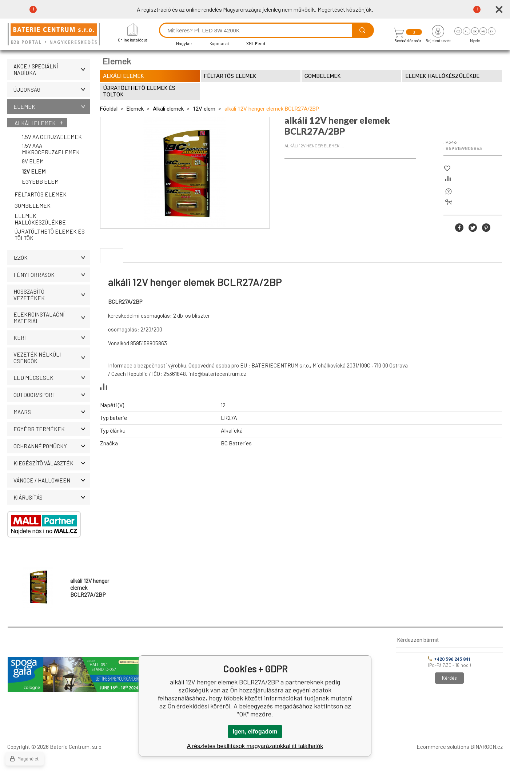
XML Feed (255, 43)
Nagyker (184, 43)
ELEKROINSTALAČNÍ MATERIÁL (51, 317)
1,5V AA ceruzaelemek (52, 137)
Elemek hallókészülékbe (40, 219)
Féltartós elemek (41, 194)
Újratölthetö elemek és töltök (50, 234)
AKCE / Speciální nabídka (51, 69)
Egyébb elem (40, 181)
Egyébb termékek (51, 429)
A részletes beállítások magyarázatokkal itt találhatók (255, 746)
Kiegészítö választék (51, 463)
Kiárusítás (51, 497)
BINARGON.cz (486, 746)
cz (458, 31)
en (492, 31)
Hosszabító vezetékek (51, 295)
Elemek (51, 106)
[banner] (55, 35)
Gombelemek (33, 205)
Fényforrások (51, 274)
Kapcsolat (219, 43)
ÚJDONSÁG (51, 89)
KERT (51, 337)
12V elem (33, 171)
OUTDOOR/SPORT (51, 395)
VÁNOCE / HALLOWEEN (51, 480)
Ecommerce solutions (443, 746)
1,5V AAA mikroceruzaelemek (51, 148)
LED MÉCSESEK (51, 377)
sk (475, 31)
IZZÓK (51, 257)
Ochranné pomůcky (51, 446)
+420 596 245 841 (449, 659)
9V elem (33, 161)
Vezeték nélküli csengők (51, 357)
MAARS (51, 412)
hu (483, 31)
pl (466, 31)
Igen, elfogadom (255, 731)
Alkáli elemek (35, 123)
